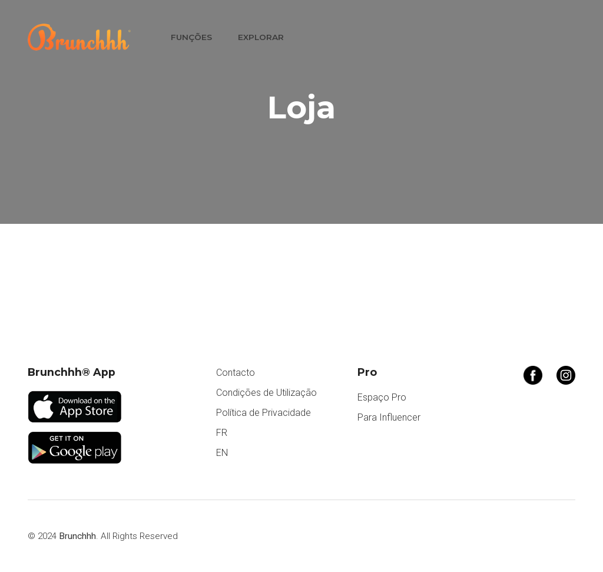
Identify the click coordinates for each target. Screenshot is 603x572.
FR (221, 432)
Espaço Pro (381, 397)
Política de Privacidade (263, 412)
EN (222, 452)
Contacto (235, 372)
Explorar (261, 37)
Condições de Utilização (266, 392)
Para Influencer (388, 417)
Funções (191, 37)
